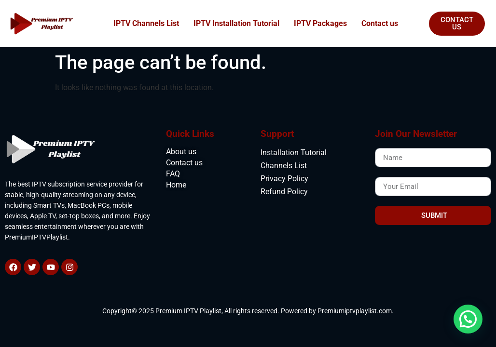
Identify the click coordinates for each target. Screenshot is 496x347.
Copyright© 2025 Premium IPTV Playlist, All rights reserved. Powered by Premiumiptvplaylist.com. (248, 311)
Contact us (379, 23)
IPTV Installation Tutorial (236, 23)
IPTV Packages (320, 23)
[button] (468, 319)
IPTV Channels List (146, 23)
